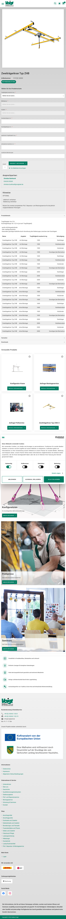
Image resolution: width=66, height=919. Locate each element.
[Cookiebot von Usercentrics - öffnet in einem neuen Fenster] (56, 437)
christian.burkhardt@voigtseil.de (13, 184)
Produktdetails (5, 215)
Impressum (6, 771)
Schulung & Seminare (9, 802)
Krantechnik (6, 841)
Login (4, 856)
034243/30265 (8, 181)
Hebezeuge (6, 838)
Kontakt (5, 805)
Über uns (5, 787)
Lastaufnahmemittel (9, 843)
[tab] (33, 215)
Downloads (4, 342)
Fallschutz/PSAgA (8, 833)
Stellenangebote (8, 794)
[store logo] (9, 3)
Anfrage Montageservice (49, 383)
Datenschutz (7, 769)
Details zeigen (56, 473)
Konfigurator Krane (17, 383)
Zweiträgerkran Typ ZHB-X (49, 423)
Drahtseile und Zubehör (10, 820)
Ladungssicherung (8, 836)
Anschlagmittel (7, 815)
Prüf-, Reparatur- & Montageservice (13, 846)
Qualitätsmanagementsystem (12, 792)
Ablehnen (12, 479)
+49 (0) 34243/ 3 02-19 (11, 716)
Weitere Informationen (16, 388)
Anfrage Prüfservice (16, 423)
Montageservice (8, 800)
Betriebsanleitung (8, 81)
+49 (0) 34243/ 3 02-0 (11, 714)
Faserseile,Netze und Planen (11, 828)
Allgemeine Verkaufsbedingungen (13, 774)
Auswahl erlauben (33, 479)
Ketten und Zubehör (9, 831)
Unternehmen (7, 784)
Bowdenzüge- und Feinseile (11, 825)
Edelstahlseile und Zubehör (11, 823)
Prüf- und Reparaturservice (11, 797)
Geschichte (6, 789)
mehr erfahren (8, 515)
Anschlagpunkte (8, 818)
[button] (29, 356)
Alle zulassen (54, 479)
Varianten (4, 338)
